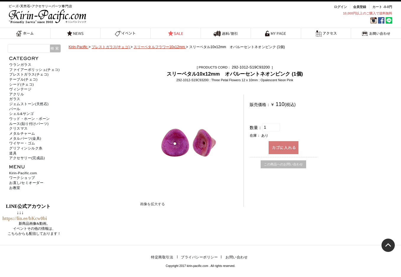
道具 (13, 153)
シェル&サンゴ (21, 113)
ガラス (14, 99)
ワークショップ (22, 178)
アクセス (326, 33)
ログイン (340, 7)
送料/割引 (225, 33)
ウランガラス (20, 64)
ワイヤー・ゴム (22, 143)
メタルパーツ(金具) (25, 138)
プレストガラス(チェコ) (29, 74)
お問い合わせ (376, 33)
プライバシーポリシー (199, 257)
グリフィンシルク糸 (26, 148)
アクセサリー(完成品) (27, 158)
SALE (176, 33)
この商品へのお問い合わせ (283, 164)
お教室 (14, 188)
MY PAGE (276, 33)
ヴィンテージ (20, 89)
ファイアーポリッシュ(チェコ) (34, 69)
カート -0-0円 (382, 7)
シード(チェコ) (21, 84)
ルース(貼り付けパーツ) (29, 124)
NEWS (75, 33)
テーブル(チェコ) (23, 79)
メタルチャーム (22, 133)
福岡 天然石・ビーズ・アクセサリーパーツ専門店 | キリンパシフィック (48, 14)
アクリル (16, 94)
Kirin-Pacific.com (23, 173)
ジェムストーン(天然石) (29, 104)
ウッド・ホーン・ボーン (29, 118)
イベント (125, 33)
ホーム (25, 33)
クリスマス (18, 128)
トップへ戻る (388, 245)
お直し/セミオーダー (26, 183)
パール (14, 109)
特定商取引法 (162, 257)
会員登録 (359, 7)
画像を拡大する (152, 204)
